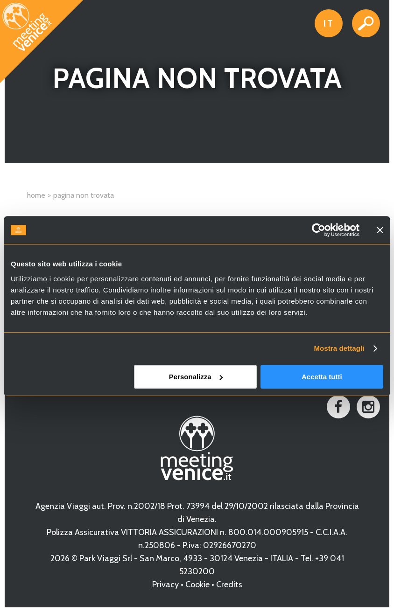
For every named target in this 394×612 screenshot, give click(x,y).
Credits (229, 584)
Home (36, 195)
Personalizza (196, 377)
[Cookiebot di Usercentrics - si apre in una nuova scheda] (318, 230)
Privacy (165, 584)
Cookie (197, 584)
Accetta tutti (322, 377)
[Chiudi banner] (380, 230)
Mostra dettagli (339, 348)
